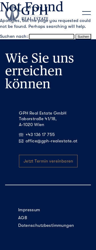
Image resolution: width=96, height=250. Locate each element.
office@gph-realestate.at (48, 141)
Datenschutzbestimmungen (46, 225)
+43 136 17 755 (37, 134)
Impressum (29, 209)
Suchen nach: (14, 36)
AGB (22, 217)
